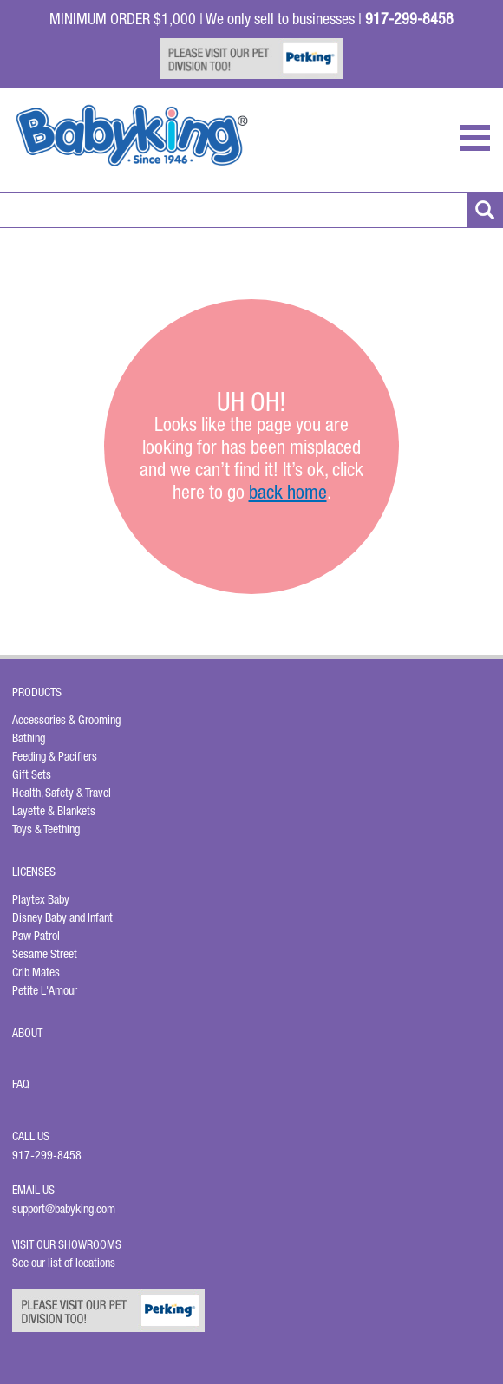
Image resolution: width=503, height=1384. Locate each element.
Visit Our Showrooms (69, 1244)
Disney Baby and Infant (62, 917)
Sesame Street (44, 954)
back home (288, 491)
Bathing (28, 738)
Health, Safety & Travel (61, 793)
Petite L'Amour (44, 990)
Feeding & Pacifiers (54, 756)
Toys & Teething (46, 829)
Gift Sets (31, 774)
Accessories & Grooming (66, 720)
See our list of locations (63, 1263)
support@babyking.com (63, 1209)
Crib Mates (36, 972)
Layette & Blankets (53, 811)
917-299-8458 (47, 1155)
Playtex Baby (40, 899)
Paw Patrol (36, 936)
